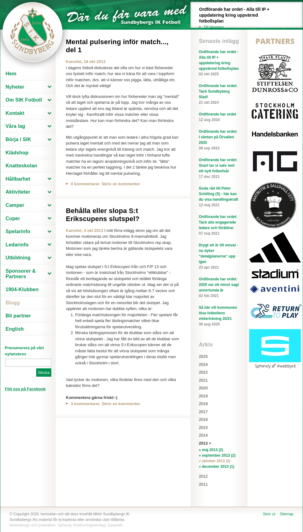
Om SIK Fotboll (24, 100)
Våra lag (15, 126)
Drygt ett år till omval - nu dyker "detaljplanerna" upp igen (219, 256)
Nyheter (15, 87)
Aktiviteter (18, 192)
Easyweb (115, 525)
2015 (203, 427)
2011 (203, 484)
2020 (203, 388)
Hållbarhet (18, 179)
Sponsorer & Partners (21, 273)
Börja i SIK (18, 139)
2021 (203, 380)
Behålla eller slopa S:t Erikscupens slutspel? (102, 215)
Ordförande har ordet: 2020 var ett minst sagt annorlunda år (219, 288)
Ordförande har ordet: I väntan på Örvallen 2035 (219, 140)
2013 (203, 443)
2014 (203, 435)
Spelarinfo (18, 231)
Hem (11, 73)
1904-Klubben (22, 289)
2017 (203, 411)
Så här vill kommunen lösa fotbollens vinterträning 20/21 (219, 316)
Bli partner (18, 315)
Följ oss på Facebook (25, 389)
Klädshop (17, 152)
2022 (203, 372)
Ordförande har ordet (219, 117)
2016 (203, 419)
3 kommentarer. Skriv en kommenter (105, 403)
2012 (203, 476)
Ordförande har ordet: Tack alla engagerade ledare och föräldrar (219, 225)
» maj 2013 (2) (211, 450)
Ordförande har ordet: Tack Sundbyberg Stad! (219, 94)
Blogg (13, 302)
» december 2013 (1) (216, 466)
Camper (15, 205)
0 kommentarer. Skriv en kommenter (105, 184)
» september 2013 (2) (217, 455)
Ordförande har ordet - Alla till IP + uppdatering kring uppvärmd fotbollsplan (237, 18)
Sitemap (286, 514)
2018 (203, 403)
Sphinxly (64, 525)
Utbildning (18, 257)
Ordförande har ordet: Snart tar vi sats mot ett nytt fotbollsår (219, 168)
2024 (203, 364)
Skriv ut (269, 514)
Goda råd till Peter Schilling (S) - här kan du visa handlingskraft (219, 197)
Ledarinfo (17, 244)
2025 (203, 356)
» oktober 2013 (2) (214, 461)
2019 (203, 396)
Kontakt (15, 113)
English (15, 329)
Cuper (13, 218)
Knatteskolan (21, 165)
